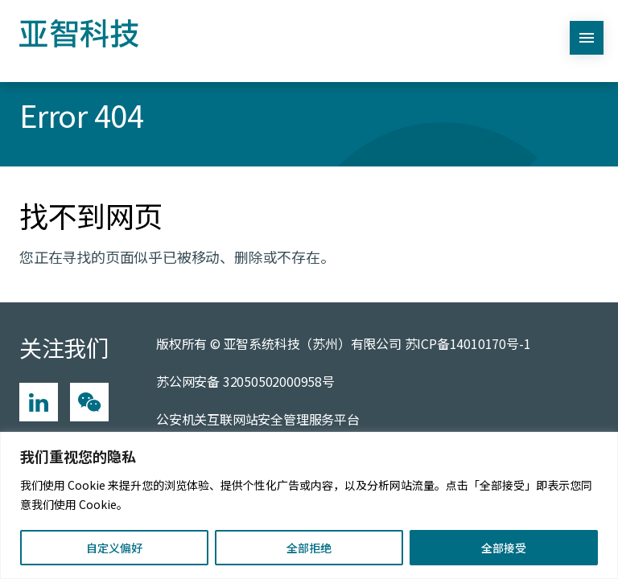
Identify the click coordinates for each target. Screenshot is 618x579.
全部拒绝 (309, 548)
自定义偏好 (114, 548)
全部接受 (503, 548)
